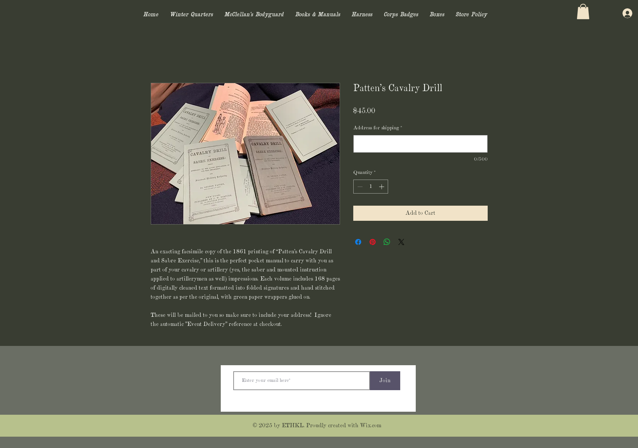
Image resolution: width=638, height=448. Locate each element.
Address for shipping (377, 128)
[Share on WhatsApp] (387, 241)
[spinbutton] (370, 186)
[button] (583, 11)
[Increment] (382, 186)
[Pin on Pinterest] (372, 241)
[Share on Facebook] (358, 241)
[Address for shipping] (420, 143)
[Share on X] (401, 241)
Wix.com (370, 425)
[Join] (385, 380)
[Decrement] (359, 186)
